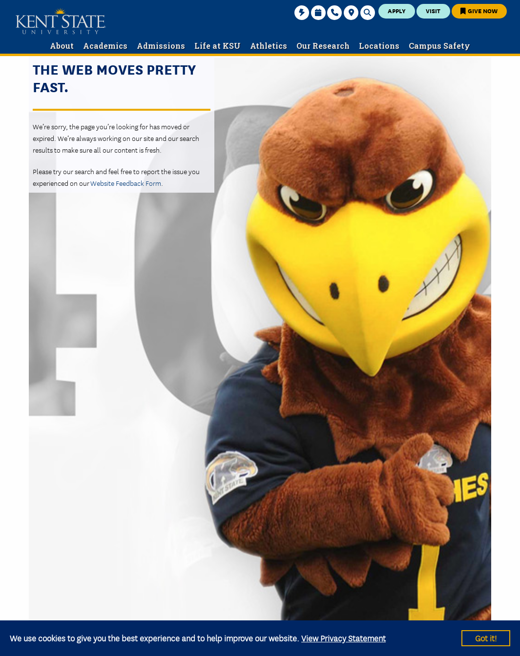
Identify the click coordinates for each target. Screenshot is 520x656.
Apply (397, 10)
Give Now (479, 10)
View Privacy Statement (343, 638)
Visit (433, 10)
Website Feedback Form (125, 183)
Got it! (486, 638)
